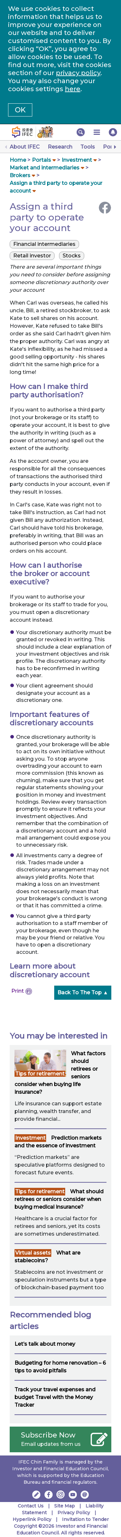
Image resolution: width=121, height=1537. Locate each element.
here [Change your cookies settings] (72, 89)
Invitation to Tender (85, 1519)
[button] (81, 132)
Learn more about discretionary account (50, 970)
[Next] (114, 147)
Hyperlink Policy (32, 1519)
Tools (87, 147)
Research (60, 147)
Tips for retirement (40, 1074)
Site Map (64, 1506)
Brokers (20, 175)
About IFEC (25, 147)
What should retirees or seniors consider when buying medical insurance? (59, 1199)
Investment (77, 160)
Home (18, 160)
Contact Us (31, 1506)
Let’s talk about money (45, 1344)
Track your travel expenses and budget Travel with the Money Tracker (55, 1397)
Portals (41, 160)
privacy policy (78, 73)
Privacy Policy (73, 1512)
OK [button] (20, 110)
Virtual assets (33, 1253)
